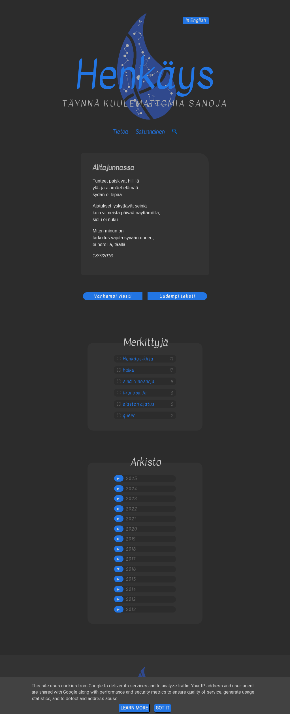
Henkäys (145, 75)
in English (195, 20)
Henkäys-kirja (138, 358)
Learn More (134, 708)
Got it (162, 708)
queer (129, 415)
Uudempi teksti (177, 296)
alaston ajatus (138, 404)
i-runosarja (135, 392)
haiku (128, 370)
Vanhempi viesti (113, 296)
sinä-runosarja (138, 381)
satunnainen (150, 132)
